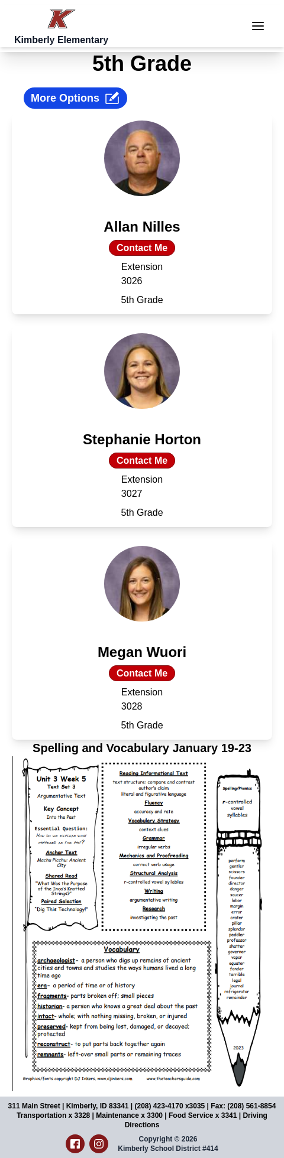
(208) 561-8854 (251, 1106)
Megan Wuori (142, 652)
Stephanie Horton (142, 439)
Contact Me (142, 248)
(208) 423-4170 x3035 (170, 1106)
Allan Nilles (142, 227)
